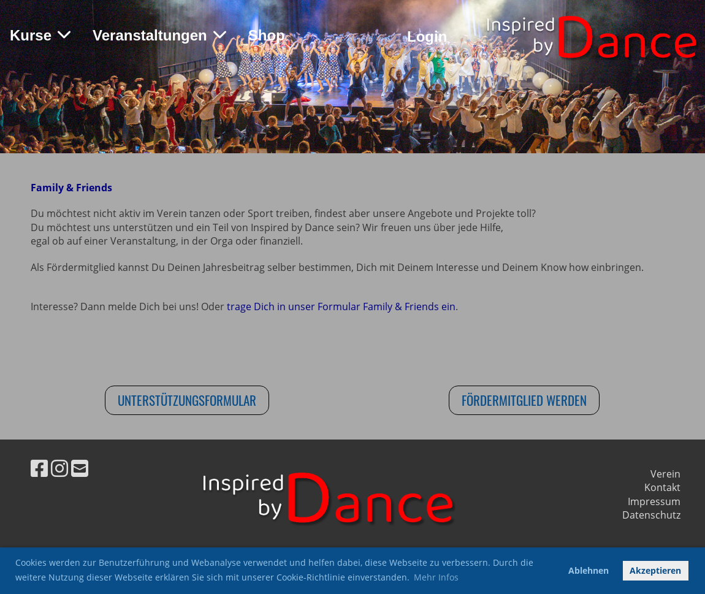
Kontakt (662, 487)
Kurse (40, 35)
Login (427, 36)
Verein (665, 474)
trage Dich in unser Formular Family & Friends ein (341, 306)
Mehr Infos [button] (436, 577)
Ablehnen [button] (588, 570)
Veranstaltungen (159, 35)
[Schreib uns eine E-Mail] (79, 468)
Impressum (654, 501)
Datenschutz (651, 515)
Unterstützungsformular (187, 399)
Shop (266, 35)
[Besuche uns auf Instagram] (59, 468)
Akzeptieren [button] (655, 570)
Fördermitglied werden (524, 399)
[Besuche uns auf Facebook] (39, 468)
